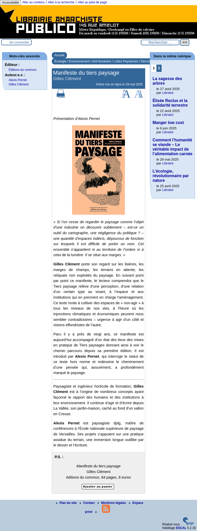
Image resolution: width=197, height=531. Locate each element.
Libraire (167, 93)
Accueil (59, 55)
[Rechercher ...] (160, 42)
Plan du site (67, 503)
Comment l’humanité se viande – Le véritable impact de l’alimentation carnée (172, 147)
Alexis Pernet (18, 80)
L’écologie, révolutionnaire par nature (171, 176)
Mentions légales (112, 503)
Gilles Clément (19, 84)
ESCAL (181, 528)
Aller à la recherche (61, 2)
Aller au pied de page (92, 2)
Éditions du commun (23, 70)
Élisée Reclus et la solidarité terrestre (170, 102)
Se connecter (19, 42)
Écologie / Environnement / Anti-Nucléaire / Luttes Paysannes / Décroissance (107, 61)
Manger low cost (168, 122)
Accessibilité (10, 2)
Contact (87, 503)
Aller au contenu (33, 2)
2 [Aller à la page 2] (159, 68)
